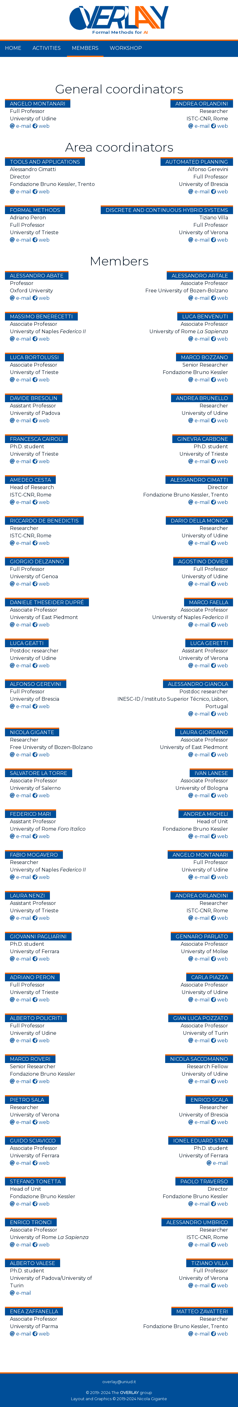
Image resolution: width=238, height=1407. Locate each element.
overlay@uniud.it (119, 1381)
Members (85, 48)
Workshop (126, 48)
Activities (47, 48)
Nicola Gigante (152, 1398)
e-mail (23, 126)
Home (13, 48)
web (44, 126)
